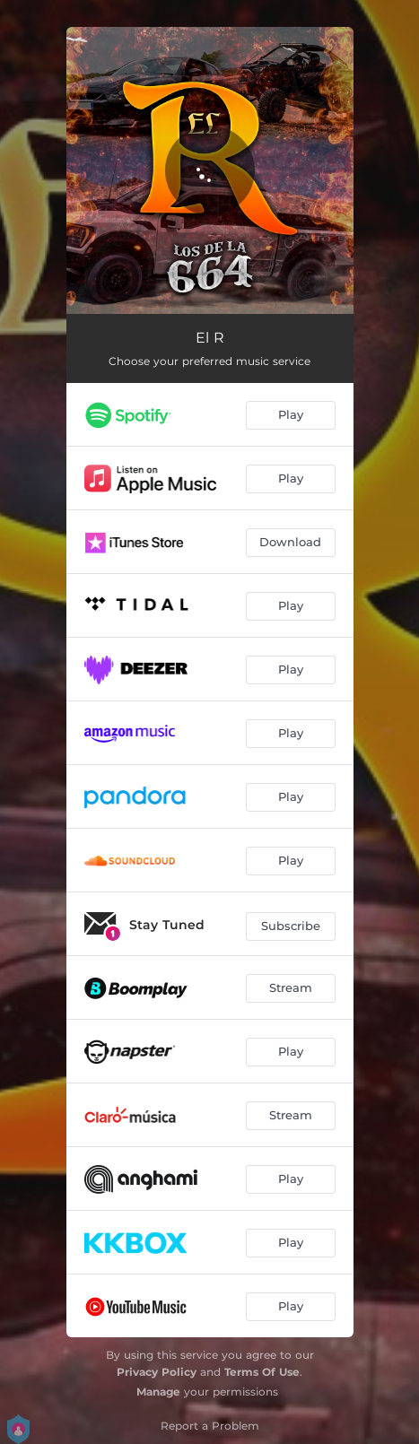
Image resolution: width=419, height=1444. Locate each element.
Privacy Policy (156, 1372)
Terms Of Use (262, 1372)
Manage (158, 1391)
